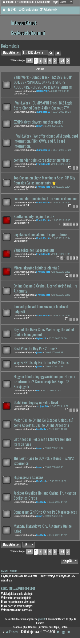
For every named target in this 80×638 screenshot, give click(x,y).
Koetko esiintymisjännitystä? (34, 216)
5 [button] (55, 60)
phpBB (41, 619)
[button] (29, 60)
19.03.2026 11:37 (54, 448)
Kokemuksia (10, 46)
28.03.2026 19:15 (61, 220)
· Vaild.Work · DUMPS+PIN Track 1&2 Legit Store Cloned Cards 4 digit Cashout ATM (43, 106)
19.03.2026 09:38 (54, 467)
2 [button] (40, 60)
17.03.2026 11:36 (57, 481)
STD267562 (42, 91)
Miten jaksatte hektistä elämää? (36, 268)
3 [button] (45, 60)
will (38, 390)
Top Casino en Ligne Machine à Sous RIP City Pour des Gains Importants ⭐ (44, 180)
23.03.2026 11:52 (52, 390)
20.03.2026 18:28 (58, 429)
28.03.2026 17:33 (61, 315)
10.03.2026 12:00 (54, 516)
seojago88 (42, 406)
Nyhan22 (41, 338)
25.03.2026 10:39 (54, 366)
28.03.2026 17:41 (61, 295)
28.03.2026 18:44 (61, 238)
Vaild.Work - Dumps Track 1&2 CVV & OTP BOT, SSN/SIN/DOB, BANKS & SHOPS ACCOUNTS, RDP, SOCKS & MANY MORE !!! (43, 82)
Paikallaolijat (10, 571)
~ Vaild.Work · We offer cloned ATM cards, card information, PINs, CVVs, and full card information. (46, 141)
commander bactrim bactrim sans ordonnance (45, 198)
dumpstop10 (43, 112)
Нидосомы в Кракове (28, 477)
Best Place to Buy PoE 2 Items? (35, 348)
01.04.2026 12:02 (54, 126)
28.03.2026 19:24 (61, 187)
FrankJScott (43, 164)
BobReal (41, 481)
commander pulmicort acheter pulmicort (42, 160)
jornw (39, 126)
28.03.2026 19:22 (61, 202)
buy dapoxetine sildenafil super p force (40, 234)
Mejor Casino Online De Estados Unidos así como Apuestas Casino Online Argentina (43, 423)
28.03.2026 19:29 (61, 164)
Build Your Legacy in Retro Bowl (36, 402)
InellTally (41, 429)
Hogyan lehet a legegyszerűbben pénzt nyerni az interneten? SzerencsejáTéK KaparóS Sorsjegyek (45, 381)
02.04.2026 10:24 (62, 112)
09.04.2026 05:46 (60, 91)
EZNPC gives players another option (38, 122)
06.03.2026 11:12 (58, 535)
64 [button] (62, 60)
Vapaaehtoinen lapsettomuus (34, 250)
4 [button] (50, 60)
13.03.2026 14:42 (58, 502)
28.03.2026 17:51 (61, 272)
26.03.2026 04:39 (54, 352)
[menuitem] (11, 10)
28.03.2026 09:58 (58, 338)
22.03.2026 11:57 (59, 406)
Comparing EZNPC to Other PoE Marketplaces (45, 512)
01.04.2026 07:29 (62, 150)
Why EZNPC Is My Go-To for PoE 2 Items (41, 362)
